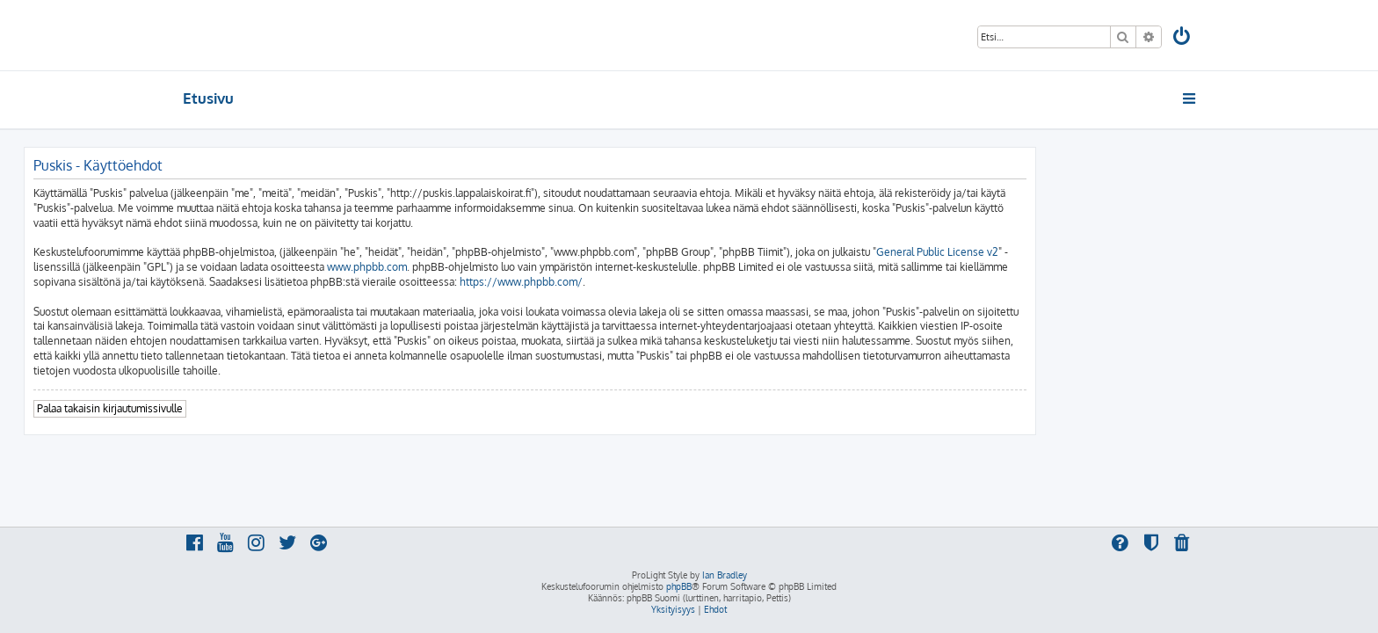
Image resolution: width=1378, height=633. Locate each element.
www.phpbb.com (526, 266)
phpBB (679, 586)
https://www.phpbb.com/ (680, 281)
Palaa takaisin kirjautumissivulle (269, 408)
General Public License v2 (1096, 251)
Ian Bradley (724, 575)
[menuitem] (1183, 38)
